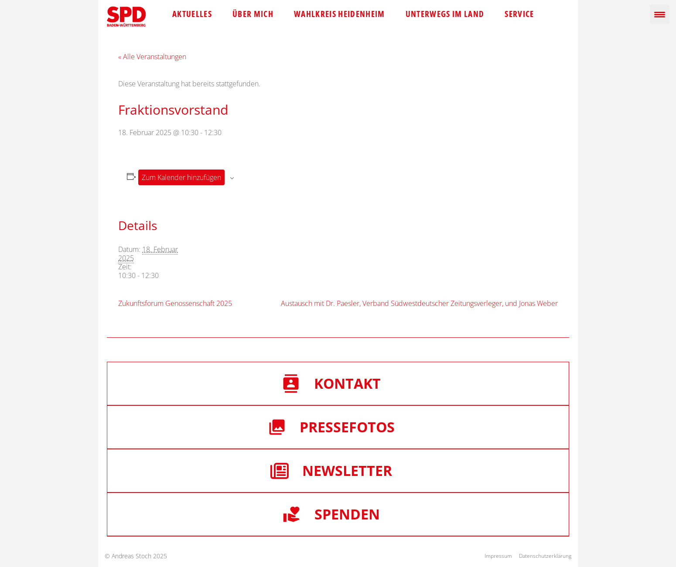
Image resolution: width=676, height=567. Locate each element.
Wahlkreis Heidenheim (339, 14)
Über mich (252, 14)
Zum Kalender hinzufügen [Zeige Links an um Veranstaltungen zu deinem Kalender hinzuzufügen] (181, 177)
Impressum (498, 556)
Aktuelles (192, 14)
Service (519, 14)
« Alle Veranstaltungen (152, 56)
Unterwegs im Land (445, 14)
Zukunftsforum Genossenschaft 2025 (175, 303)
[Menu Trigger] (659, 14)
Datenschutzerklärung (545, 556)
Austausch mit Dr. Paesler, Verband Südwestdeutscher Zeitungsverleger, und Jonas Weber (419, 303)
